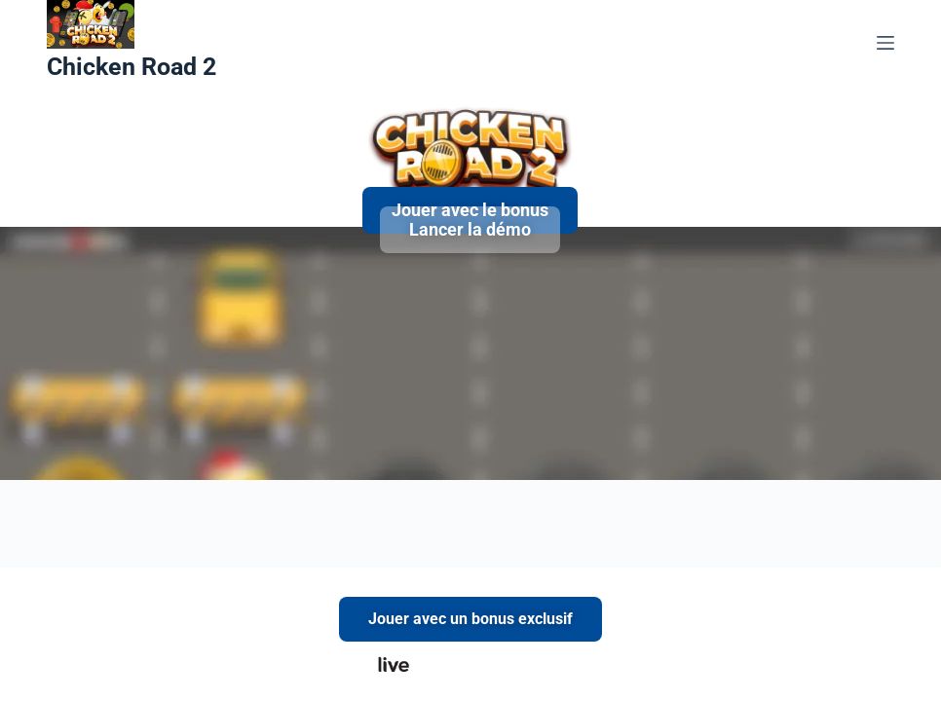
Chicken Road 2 (131, 67)
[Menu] (885, 43)
